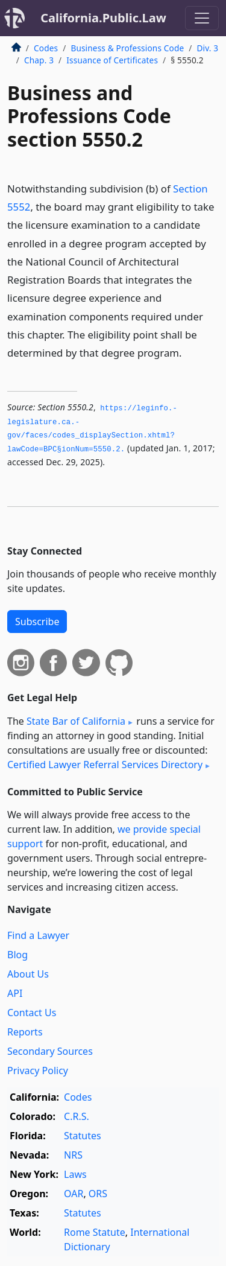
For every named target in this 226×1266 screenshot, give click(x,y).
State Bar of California (76, 721)
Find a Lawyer (38, 935)
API (14, 993)
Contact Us (31, 1012)
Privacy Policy (37, 1070)
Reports (25, 1032)
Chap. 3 (39, 60)
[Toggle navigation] (202, 18)
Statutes (82, 1135)
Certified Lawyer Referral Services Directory (104, 764)
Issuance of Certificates (112, 60)
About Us (28, 974)
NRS (73, 1155)
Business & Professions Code (127, 48)
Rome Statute (94, 1232)
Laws (75, 1174)
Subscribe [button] (37, 621)
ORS (98, 1193)
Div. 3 (207, 48)
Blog (17, 954)
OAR (73, 1193)
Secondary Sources (50, 1051)
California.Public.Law (103, 18)
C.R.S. (76, 1116)
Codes (46, 48)
